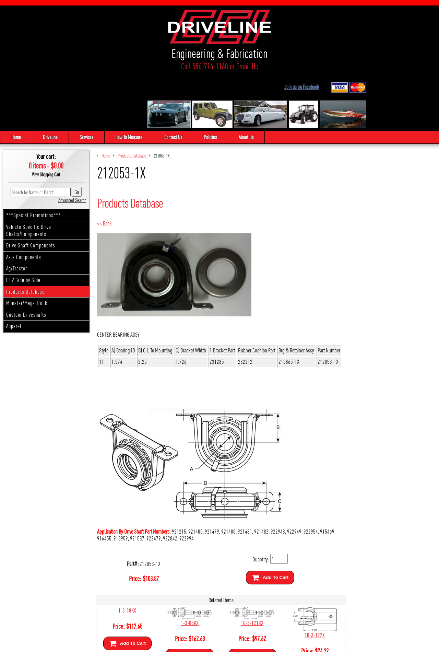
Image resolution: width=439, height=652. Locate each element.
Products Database (25, 234)
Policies (212, 80)
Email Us (99, 66)
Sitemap (211, 644)
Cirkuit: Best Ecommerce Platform (250, 644)
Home (16, 80)
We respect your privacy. (180, 644)
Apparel (14, 269)
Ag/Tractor (16, 211)
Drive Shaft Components (30, 188)
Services (87, 80)
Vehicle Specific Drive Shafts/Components (28, 173)
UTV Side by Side (23, 223)
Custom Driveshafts (26, 257)
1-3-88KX (189, 566)
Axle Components (23, 199)
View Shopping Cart (46, 118)
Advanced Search (72, 143)
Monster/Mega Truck (26, 246)
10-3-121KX (250, 566)
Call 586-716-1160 (57, 66)
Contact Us (174, 80)
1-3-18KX (127, 553)
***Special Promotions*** (33, 158)
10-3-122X (312, 578)
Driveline (50, 80)
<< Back (104, 166)
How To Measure (129, 80)
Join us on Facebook (372, 18)
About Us (248, 80)
